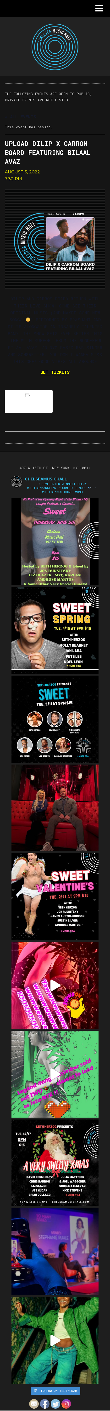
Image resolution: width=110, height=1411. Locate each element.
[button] (99, 8)
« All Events (20, 117)
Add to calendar (28, 401)
